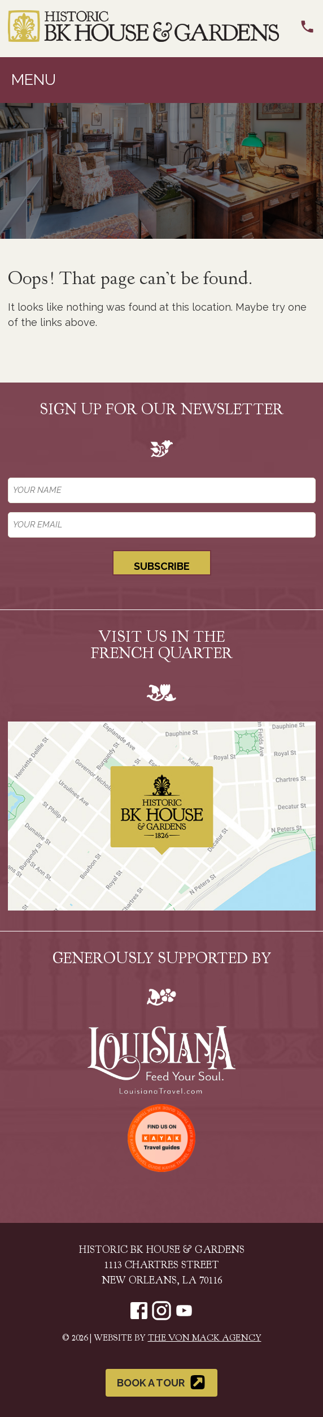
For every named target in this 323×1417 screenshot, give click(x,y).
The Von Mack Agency (204, 1338)
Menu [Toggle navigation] (33, 79)
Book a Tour (162, 1382)
